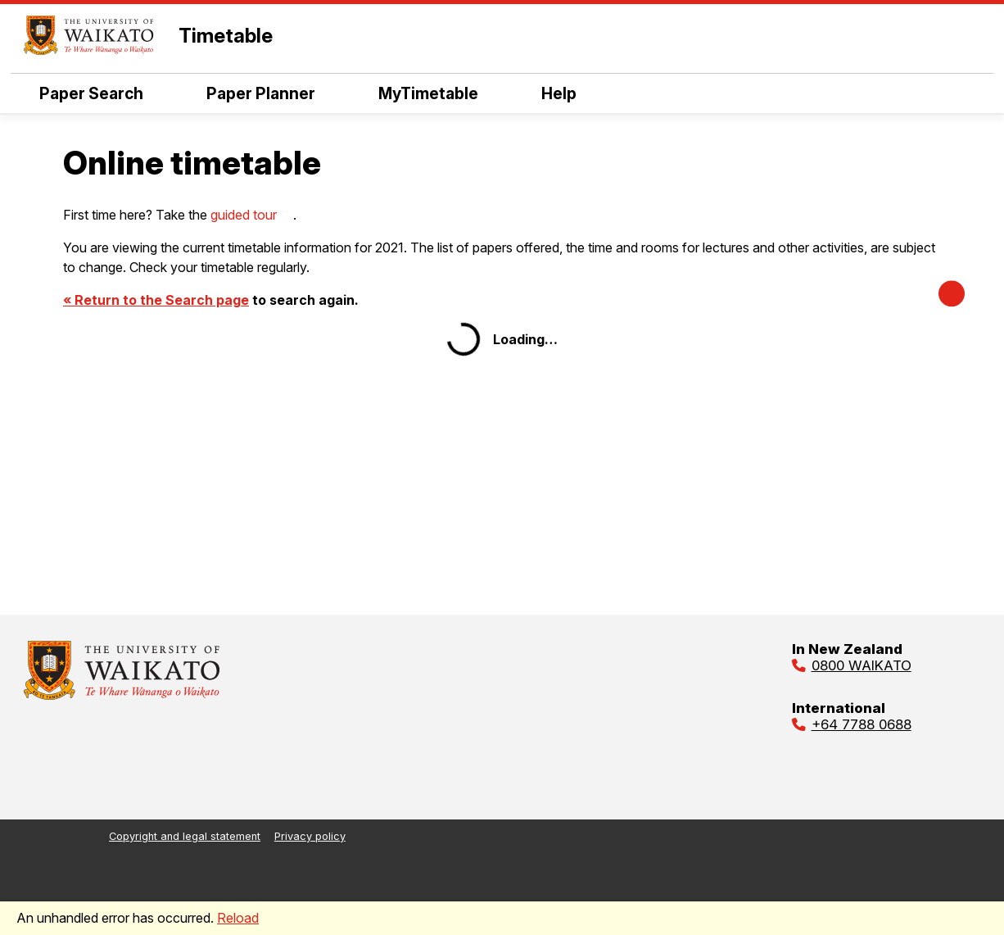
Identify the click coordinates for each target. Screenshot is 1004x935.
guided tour (243, 215)
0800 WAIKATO (861, 665)
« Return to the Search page (156, 300)
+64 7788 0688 (861, 724)
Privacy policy (310, 836)
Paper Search (91, 93)
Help (559, 93)
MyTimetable (428, 93)
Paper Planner (260, 93)
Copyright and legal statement (184, 836)
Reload (238, 918)
